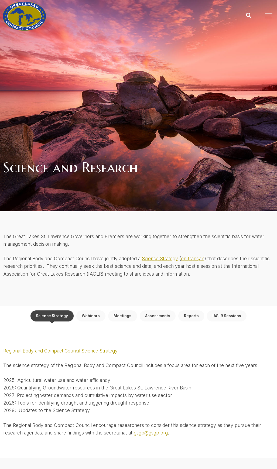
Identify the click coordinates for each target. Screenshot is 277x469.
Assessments (158, 316)
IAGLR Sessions (228, 316)
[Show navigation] (269, 16)
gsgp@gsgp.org (151, 433)
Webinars (91, 316)
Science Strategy (160, 258)
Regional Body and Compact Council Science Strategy (62, 351)
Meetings (123, 316)
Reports (192, 316)
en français (194, 258)
